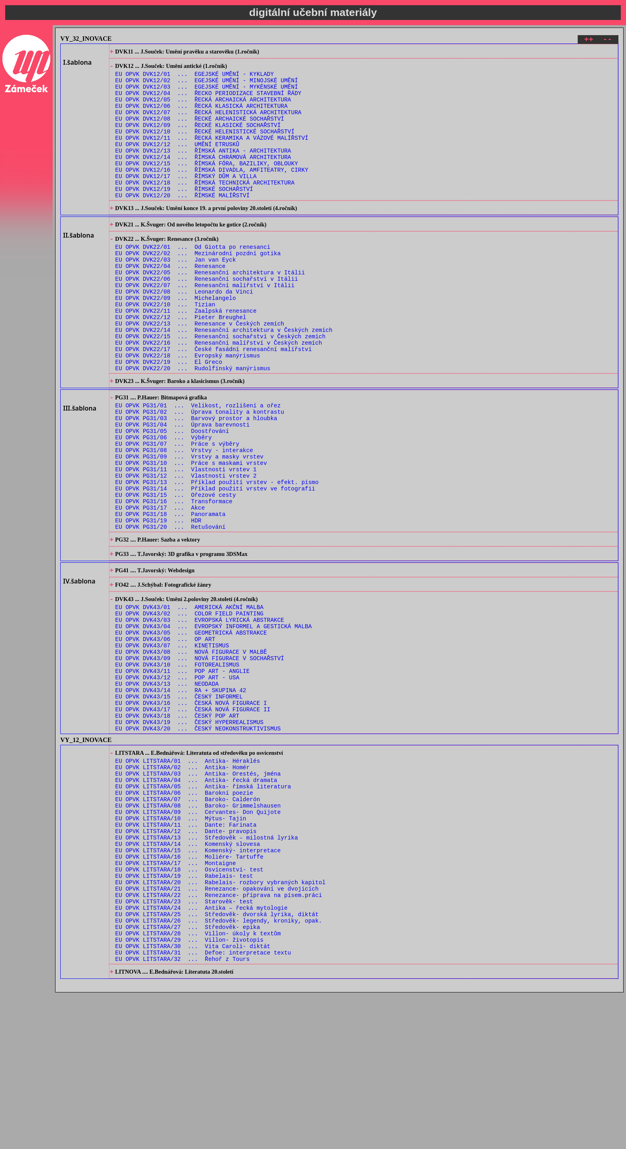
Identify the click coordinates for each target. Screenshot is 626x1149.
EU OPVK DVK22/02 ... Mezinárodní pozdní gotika (198, 287)
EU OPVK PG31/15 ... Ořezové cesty (175, 571)
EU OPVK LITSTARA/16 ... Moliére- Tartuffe (189, 992)
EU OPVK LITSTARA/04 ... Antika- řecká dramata (196, 901)
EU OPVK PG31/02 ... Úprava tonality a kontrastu (199, 473)
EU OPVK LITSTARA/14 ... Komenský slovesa (187, 977)
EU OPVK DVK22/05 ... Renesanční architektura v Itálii (210, 310)
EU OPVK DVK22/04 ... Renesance (170, 302)
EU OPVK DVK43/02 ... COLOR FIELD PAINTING (189, 706)
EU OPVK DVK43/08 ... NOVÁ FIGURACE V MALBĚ (191, 752)
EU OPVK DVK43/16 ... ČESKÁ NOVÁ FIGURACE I (191, 813)
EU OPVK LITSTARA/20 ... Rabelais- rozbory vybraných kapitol (220, 1022)
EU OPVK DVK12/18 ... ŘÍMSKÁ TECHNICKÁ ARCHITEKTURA (205, 207)
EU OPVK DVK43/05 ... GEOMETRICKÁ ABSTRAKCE (191, 729)
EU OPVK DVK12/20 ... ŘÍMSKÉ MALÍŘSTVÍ (182, 222)
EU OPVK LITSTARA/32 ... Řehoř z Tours (182, 1113)
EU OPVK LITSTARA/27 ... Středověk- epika (187, 1076)
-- (607, 40)
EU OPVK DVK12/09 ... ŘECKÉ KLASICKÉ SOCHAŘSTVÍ (198, 139)
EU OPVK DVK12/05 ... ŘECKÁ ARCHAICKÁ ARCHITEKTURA (203, 108)
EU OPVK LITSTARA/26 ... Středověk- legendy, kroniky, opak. (218, 1068)
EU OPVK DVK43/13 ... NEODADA (167, 790)
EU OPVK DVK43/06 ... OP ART (165, 737)
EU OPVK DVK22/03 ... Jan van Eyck (175, 295)
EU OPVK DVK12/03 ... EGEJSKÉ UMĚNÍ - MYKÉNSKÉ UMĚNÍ (206, 93)
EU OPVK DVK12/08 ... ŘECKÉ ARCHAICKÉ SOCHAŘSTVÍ (199, 131)
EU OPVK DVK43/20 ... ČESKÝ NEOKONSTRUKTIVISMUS (198, 843)
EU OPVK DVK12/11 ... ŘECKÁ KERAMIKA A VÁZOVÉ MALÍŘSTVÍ (212, 154)
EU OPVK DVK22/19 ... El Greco (168, 416)
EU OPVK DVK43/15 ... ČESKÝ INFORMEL (179, 805)
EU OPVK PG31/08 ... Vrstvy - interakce (184, 518)
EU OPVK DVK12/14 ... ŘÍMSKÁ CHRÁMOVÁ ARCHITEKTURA (203, 177)
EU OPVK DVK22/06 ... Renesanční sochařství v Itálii (206, 317)
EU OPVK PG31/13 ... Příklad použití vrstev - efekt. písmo (217, 556)
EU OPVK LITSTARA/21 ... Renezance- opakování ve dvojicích (217, 1030)
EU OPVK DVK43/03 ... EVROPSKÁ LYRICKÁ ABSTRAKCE (199, 714)
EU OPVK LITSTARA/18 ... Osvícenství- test (189, 1007)
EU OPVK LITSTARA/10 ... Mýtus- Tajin (180, 947)
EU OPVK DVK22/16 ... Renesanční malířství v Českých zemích (218, 393)
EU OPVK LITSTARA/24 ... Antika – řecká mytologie (201, 1053)
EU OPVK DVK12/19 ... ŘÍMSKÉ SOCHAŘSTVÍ (184, 214)
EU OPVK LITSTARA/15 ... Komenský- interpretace (198, 984)
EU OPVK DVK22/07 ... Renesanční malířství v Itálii (205, 325)
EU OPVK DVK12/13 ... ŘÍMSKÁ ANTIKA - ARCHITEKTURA (203, 169)
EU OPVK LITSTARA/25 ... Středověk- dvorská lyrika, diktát (217, 1060)
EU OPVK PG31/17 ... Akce (160, 587)
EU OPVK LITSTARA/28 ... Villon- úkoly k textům (198, 1083)
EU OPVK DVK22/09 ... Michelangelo (175, 340)
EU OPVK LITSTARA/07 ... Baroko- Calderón (187, 924)
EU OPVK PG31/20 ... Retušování (170, 609)
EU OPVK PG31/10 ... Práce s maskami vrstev (191, 534)
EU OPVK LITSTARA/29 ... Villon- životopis (189, 1091)
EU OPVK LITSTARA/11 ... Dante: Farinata (186, 954)
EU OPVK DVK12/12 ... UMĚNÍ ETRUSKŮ (177, 161)
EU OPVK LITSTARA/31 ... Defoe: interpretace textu (203, 1106)
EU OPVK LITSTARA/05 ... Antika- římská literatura (203, 909)
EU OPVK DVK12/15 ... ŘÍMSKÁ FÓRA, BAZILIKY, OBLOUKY (206, 184)
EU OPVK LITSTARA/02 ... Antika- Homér (182, 886)
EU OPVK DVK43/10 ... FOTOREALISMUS (177, 767)
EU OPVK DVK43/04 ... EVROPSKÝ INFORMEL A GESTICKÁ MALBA (213, 722)
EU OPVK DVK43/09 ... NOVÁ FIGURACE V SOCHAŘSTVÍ (199, 760)
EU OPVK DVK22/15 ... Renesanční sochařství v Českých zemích (220, 386)
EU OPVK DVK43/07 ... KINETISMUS (172, 744)
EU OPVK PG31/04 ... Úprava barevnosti (182, 488)
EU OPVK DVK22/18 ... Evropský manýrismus (187, 409)
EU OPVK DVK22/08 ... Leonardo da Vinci (184, 333)
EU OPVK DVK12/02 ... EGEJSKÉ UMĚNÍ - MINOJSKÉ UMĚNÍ (206, 85)
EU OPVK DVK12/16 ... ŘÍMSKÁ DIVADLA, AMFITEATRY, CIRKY (212, 192)
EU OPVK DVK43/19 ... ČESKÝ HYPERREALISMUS (189, 835)
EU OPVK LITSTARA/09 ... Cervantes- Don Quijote (198, 939)
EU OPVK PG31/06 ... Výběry (163, 503)
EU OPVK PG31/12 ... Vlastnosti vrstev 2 (186, 549)
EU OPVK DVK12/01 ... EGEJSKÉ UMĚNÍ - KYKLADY (194, 78)
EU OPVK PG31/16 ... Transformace (174, 579)
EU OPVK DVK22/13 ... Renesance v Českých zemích (199, 371)
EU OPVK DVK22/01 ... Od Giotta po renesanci (193, 280)
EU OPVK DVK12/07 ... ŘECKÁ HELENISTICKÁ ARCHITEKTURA (208, 123)
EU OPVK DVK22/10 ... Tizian (165, 348)
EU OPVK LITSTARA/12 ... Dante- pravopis (186, 962)
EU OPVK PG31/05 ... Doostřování (172, 496)
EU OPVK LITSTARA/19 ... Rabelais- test (184, 1015)
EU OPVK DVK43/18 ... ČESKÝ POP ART (177, 828)
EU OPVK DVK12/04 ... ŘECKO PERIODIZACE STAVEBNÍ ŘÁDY (208, 101)
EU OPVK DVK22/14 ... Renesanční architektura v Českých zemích (224, 378)
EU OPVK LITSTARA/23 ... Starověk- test (184, 1045)
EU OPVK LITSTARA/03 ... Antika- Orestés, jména (198, 893)
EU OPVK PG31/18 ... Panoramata (170, 594)
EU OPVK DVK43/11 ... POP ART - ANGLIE (182, 775)
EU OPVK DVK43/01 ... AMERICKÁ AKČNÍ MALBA (189, 699)
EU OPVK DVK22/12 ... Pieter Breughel (180, 363)
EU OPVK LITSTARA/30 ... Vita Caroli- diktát (193, 1098)
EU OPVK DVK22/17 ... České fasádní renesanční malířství (213, 401)
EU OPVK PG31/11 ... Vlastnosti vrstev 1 (186, 541)
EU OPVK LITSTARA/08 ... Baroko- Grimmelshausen (198, 931)
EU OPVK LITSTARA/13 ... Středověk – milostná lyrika (206, 969)
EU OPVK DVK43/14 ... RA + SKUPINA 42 (180, 798)
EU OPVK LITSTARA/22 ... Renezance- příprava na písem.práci (218, 1038)
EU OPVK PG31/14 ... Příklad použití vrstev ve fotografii (215, 564)
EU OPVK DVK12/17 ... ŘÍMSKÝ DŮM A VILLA (186, 199)
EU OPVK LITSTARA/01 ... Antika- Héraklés (187, 878)
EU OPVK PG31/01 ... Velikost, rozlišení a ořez (198, 465)
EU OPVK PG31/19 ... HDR (158, 602)
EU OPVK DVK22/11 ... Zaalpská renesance (186, 355)
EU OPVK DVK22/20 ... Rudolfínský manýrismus (193, 424)
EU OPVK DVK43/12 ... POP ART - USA (177, 782)
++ (588, 40)
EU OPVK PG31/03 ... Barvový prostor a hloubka (196, 480)
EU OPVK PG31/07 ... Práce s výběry (177, 511)
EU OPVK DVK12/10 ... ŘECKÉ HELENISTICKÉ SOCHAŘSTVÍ (205, 146)
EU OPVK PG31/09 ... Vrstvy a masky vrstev (189, 526)
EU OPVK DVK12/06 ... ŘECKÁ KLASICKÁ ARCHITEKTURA (201, 116)
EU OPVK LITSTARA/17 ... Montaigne (175, 1000)
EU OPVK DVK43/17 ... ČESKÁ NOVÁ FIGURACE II (193, 820)
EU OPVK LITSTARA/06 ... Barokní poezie (184, 916)
